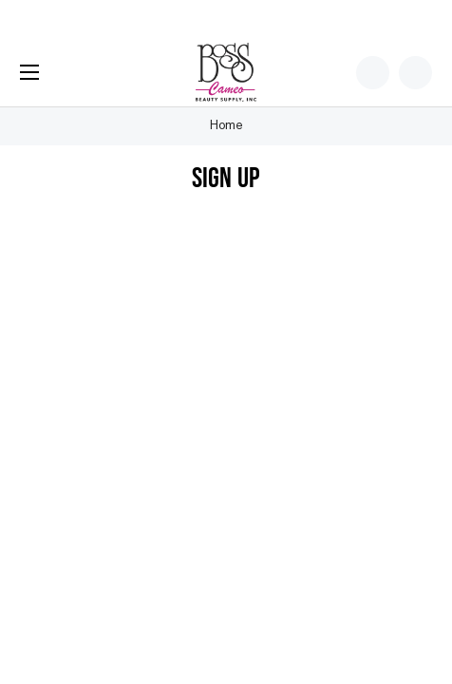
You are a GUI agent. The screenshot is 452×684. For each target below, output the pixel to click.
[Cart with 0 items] (415, 72)
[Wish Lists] (372, 72)
